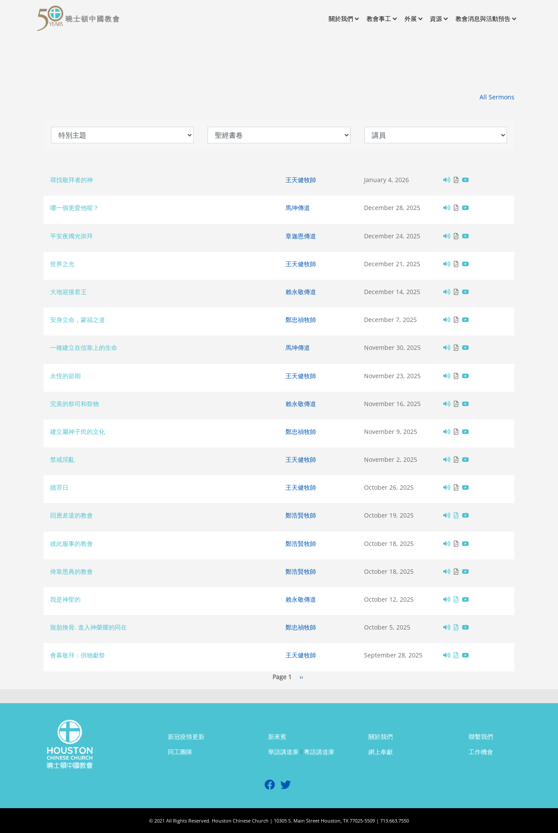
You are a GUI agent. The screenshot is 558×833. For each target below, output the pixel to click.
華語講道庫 (283, 752)
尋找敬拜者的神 (71, 180)
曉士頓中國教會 (92, 19)
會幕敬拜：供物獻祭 (77, 655)
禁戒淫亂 (62, 459)
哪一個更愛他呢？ (74, 207)
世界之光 (62, 264)
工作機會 (481, 752)
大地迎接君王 (68, 292)
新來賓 (277, 736)
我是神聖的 (65, 599)
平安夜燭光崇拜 (71, 236)
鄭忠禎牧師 (301, 319)
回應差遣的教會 (71, 515)
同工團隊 (180, 752)
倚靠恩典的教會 (71, 571)
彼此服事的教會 (71, 543)
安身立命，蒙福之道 (77, 319)
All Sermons (497, 97)
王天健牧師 (301, 180)
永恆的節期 (65, 376)
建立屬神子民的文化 (77, 431)
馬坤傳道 (298, 207)
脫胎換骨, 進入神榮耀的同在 (88, 627)
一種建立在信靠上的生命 (83, 347)
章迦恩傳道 (301, 236)
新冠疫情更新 (186, 736)
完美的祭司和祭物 (74, 404)
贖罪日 (59, 487)
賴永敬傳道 (301, 292)
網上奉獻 (380, 752)
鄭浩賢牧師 (301, 515)
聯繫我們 (481, 736)
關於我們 (380, 736)
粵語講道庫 (319, 752)
